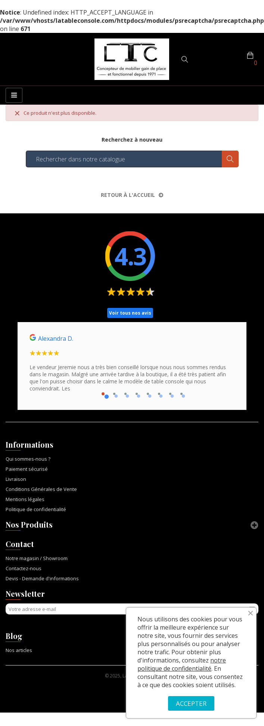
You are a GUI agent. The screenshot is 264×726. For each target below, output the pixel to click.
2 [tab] (114, 394)
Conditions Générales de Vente (41, 489)
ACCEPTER (191, 703)
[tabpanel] (132, 366)
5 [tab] (148, 394)
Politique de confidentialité (36, 509)
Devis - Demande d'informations (42, 578)
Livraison (16, 479)
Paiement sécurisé (27, 469)
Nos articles (19, 650)
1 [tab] (103, 393)
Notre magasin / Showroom (37, 558)
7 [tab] (170, 394)
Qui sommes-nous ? (28, 458)
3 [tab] (125, 394)
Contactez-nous (23, 568)
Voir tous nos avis (130, 313)
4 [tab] (137, 394)
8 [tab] (181, 394)
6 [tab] (159, 394)
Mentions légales (25, 499)
